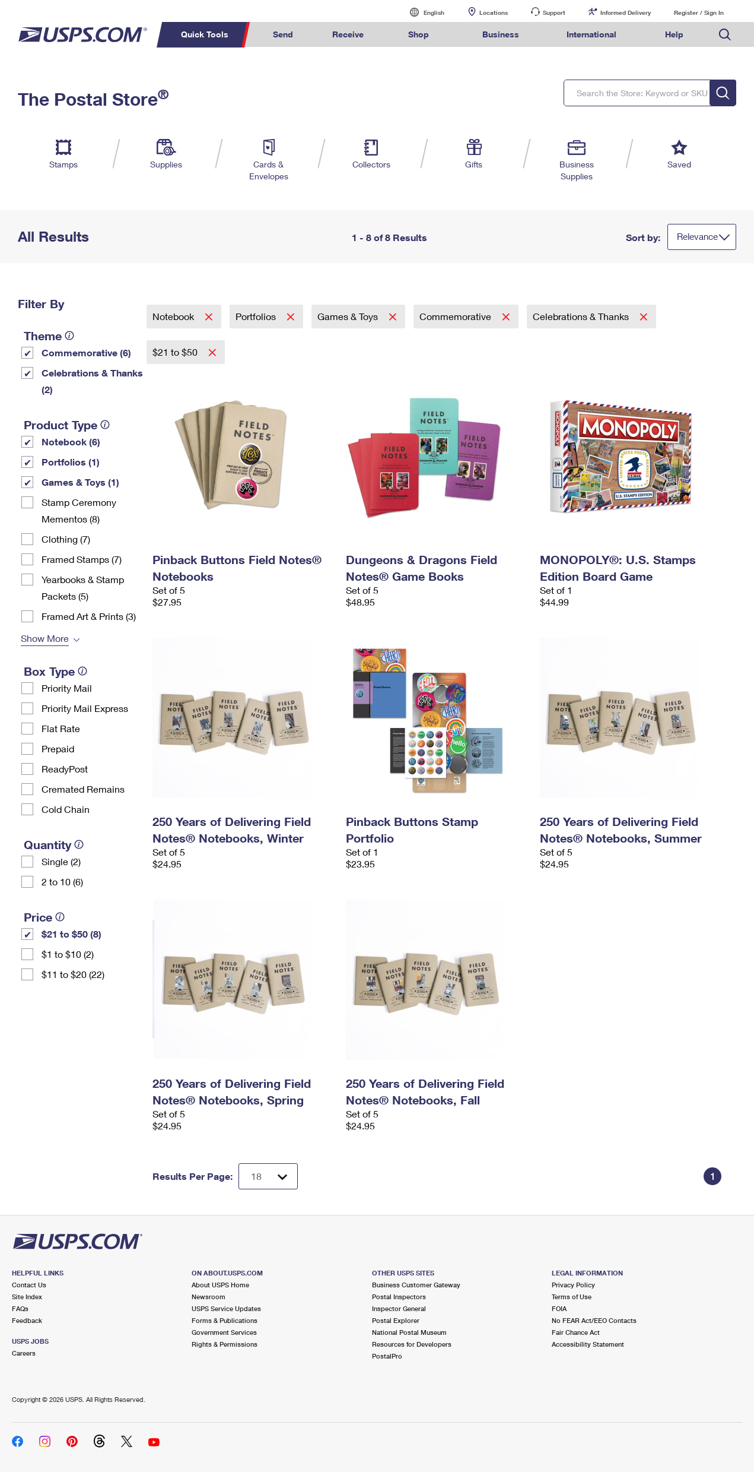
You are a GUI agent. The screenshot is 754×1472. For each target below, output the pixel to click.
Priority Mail (67, 688)
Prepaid (58, 748)
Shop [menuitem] (418, 34)
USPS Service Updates (226, 1308)
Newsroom (208, 1296)
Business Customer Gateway (416, 1285)
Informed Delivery (625, 12)
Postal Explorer (395, 1320)
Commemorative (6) (86, 352)
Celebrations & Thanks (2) (92, 381)
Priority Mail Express (85, 708)
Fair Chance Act (576, 1332)
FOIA (559, 1308)
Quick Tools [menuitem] (204, 34)
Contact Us (29, 1285)
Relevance (697, 236)
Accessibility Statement (588, 1344)
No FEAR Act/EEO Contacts (594, 1320)
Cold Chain (66, 809)
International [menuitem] (591, 34)
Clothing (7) (66, 539)
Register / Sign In (699, 12)
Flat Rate (61, 728)
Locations (493, 12)
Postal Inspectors (399, 1296)
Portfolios (257, 316)
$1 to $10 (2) (68, 954)
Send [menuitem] (283, 34)
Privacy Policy (573, 1285)
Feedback (27, 1320)
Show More (45, 638)
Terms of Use (571, 1296)
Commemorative (456, 316)
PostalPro (387, 1356)
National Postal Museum (409, 1332)
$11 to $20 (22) (73, 974)
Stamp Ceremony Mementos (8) (79, 510)
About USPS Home (220, 1285)
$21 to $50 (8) (71, 933)
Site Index (27, 1296)
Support (554, 12)
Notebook (174, 316)
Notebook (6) (71, 441)
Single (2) (61, 861)
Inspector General (399, 1308)
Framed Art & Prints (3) (89, 616)
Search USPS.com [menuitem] (725, 35)
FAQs (20, 1308)
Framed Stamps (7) (82, 559)
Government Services (224, 1332)
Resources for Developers (411, 1344)
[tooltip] (69, 335)
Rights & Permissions (224, 1344)
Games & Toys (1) (80, 481)
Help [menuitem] (674, 34)
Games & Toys (348, 316)
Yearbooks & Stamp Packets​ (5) (83, 588)
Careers (24, 1353)
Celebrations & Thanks (582, 316)
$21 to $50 (176, 351)
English (421, 12)
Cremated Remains (83, 788)
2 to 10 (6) (62, 881)
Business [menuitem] (500, 34)
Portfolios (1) (71, 461)
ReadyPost (65, 768)
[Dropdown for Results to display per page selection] (268, 1176)
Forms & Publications (224, 1320)
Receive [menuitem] (348, 34)
